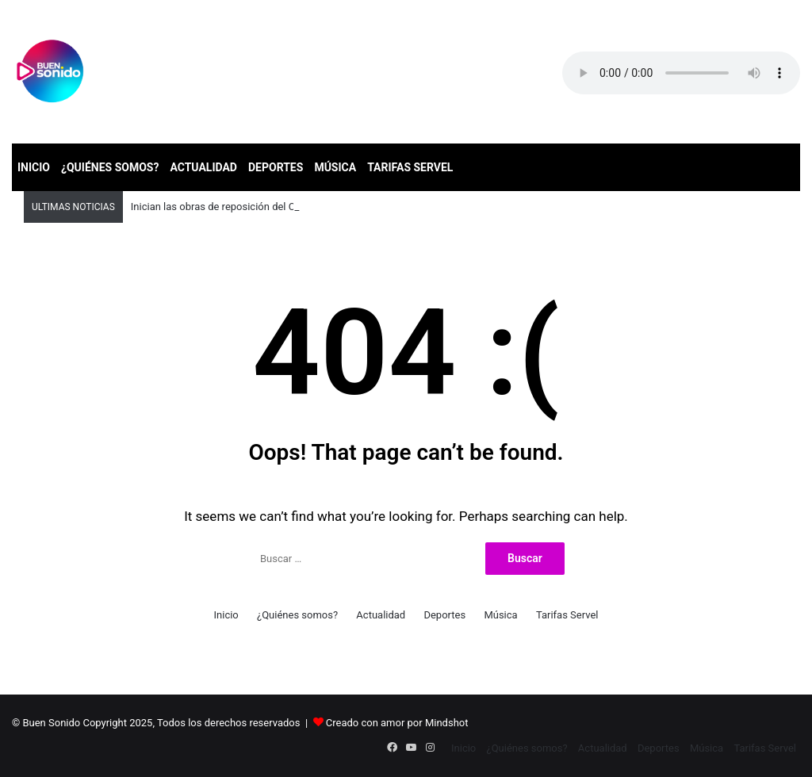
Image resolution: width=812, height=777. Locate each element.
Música (335, 167)
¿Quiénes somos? (110, 167)
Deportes (275, 167)
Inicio (33, 167)
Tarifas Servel (410, 167)
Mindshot (447, 723)
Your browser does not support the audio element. (681, 73)
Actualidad (203, 167)
